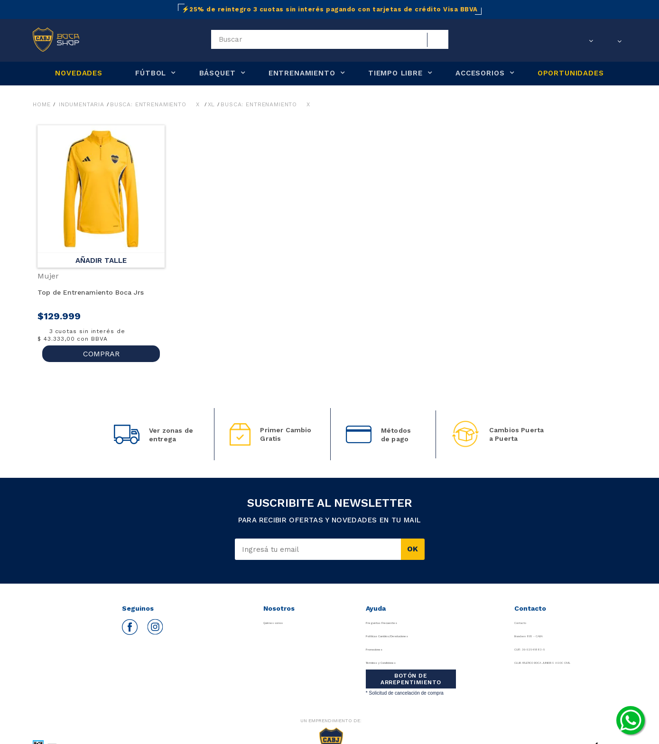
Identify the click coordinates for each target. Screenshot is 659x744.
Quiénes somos (279, 622)
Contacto (489, 622)
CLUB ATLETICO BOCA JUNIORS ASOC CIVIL (542, 662)
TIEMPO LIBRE (395, 73)
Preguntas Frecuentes (395, 622)
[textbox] (329, 39)
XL (211, 104)
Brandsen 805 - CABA (507, 636)
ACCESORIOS (479, 73)
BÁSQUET (217, 73)
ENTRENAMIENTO (302, 73)
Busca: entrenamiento (148, 104)
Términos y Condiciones (398, 662)
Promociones (381, 649)
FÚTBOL (150, 73)
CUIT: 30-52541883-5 (507, 649)
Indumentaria (81, 104)
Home (41, 104)
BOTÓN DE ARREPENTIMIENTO (406, 679)
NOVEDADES (78, 73)
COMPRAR (101, 353)
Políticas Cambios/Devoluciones (410, 636)
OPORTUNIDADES (571, 73)
